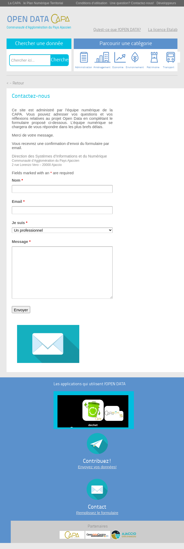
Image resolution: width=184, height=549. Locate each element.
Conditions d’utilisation (91, 3)
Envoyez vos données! (97, 467)
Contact (97, 507)
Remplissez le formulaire (97, 513)
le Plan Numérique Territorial (43, 3)
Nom (17, 180)
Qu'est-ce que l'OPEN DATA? (117, 30)
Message (21, 242)
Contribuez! (97, 461)
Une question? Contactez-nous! (132, 3)
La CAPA (14, 3)
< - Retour (15, 83)
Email (18, 201)
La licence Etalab (162, 30)
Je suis (20, 223)
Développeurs (166, 3)
